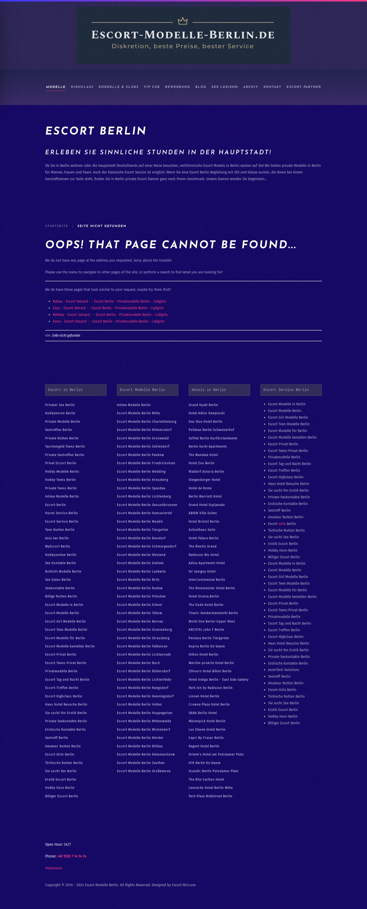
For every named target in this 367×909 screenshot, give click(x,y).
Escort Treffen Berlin (61, 688)
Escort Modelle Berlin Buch (138, 663)
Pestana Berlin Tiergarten (209, 638)
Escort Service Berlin (61, 521)
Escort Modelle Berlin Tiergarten (142, 530)
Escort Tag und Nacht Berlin (67, 679)
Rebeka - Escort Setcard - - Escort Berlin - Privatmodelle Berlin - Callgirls (110, 314)
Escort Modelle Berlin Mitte (138, 413)
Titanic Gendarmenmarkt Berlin (213, 613)
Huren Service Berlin (61, 513)
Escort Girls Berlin (59, 754)
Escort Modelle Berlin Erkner (139, 605)
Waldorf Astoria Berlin (206, 471)
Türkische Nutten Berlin (64, 763)
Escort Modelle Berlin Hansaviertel (144, 513)
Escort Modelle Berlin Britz (138, 580)
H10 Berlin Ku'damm (205, 763)
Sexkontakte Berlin (60, 588)
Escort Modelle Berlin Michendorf (143, 729)
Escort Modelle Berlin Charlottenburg (146, 421)
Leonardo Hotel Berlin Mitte (211, 788)
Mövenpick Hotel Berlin (207, 721)
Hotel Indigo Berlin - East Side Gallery (219, 679)
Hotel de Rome (200, 488)
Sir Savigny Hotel (202, 571)
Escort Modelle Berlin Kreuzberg (142, 480)
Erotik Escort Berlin (60, 779)
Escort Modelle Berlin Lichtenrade (144, 654)
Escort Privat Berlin (60, 654)
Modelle (56, 87)
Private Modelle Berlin (62, 421)
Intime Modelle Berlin (62, 496)
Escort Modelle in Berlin (64, 605)
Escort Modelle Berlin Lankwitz (141, 571)
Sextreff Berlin (56, 738)
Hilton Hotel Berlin (203, 654)
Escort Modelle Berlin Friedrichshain (146, 463)
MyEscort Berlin (57, 546)
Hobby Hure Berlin (60, 788)
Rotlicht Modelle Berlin (63, 571)
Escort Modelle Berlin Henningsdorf (145, 696)
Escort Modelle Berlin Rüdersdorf (143, 671)
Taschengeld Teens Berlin (65, 446)
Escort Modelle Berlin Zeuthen (141, 763)
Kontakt (272, 87)
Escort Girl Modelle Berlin (65, 621)
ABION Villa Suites (203, 513)
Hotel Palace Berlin (204, 538)
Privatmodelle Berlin (61, 671)
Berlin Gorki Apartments (208, 446)
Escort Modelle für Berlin (65, 638)
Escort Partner (304, 87)
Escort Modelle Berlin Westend (141, 555)
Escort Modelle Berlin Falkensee (142, 646)
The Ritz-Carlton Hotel (206, 779)
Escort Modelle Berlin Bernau (140, 621)
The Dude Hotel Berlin (206, 605)
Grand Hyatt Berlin (203, 405)
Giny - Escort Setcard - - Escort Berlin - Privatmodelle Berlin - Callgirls (108, 308)
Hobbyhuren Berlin (60, 413)
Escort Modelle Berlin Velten (139, 704)
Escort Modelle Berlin (62, 613)
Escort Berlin (55, 505)
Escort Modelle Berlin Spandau (141, 488)
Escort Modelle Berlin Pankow (140, 455)
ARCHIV (250, 87)
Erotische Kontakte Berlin (65, 729)
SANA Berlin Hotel (203, 713)
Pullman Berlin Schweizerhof (211, 430)
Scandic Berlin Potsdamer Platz (213, 771)
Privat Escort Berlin (60, 463)
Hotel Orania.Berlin (204, 596)
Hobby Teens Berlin (60, 480)
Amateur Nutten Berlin (63, 746)
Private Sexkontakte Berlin (66, 721)
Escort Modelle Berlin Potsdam (141, 596)
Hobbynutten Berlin (60, 555)
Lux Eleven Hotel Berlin (207, 729)
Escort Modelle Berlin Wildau (140, 746)
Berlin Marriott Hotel (205, 496)
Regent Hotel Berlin (204, 746)
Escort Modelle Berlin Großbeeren (144, 771)
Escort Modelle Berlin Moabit (140, 521)
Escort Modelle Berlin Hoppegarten (144, 713)
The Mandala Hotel (203, 455)
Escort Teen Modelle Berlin (66, 630)
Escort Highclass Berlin (63, 696)
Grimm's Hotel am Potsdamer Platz (216, 754)
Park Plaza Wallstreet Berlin (210, 796)
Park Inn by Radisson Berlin (211, 688)
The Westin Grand (203, 546)
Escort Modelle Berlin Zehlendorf (143, 446)
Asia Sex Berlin (57, 538)
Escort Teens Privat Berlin (65, 663)
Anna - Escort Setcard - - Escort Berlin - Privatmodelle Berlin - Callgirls (108, 321)
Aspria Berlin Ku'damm (207, 646)
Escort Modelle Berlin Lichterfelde (144, 679)
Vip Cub (152, 87)
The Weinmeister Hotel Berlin (212, 588)
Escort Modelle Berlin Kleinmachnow (146, 754)
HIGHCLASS (82, 87)
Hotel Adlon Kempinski (207, 413)
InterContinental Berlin (207, 580)
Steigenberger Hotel (204, 480)
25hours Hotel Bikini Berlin (210, 671)
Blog (200, 87)
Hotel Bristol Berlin (204, 521)
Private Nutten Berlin (62, 438)
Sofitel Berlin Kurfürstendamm (213, 438)
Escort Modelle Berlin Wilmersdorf (144, 430)
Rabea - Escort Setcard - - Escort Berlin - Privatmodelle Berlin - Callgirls (109, 301)
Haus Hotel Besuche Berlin (66, 704)
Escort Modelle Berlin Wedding (141, 471)
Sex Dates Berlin (58, 580)
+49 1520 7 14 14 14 (71, 856)
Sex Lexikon (224, 87)
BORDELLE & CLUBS (119, 87)
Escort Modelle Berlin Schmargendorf (146, 546)
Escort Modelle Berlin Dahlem (140, 563)
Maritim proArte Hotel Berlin (211, 663)
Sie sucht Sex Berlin (61, 771)
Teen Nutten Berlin (60, 530)
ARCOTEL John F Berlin (206, 630)
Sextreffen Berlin (58, 430)
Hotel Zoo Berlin (202, 463)
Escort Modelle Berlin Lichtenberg (144, 496)
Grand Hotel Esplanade (207, 505)
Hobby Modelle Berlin (62, 471)
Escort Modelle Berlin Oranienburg (144, 630)
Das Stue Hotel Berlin (205, 421)
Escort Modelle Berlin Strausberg (143, 638)
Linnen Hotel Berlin (204, 696)
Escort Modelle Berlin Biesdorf (141, 538)
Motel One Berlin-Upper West (212, 621)
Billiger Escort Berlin (61, 796)
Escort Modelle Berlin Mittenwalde (144, 721)
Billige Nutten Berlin (61, 596)
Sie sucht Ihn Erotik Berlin (66, 713)
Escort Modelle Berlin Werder (140, 738)
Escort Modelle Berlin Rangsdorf (142, 688)
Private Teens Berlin (61, 488)
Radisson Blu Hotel (204, 555)
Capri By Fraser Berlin (206, 738)
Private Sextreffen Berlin (64, 455)
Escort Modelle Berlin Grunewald (143, 438)
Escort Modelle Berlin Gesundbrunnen (147, 505)
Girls (282, 523)
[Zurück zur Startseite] (183, 35)
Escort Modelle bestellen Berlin (70, 646)
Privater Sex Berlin (60, 405)
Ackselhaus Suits (202, 530)
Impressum (54, 868)
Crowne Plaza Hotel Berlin (209, 704)
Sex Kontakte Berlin (60, 563)
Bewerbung (177, 87)
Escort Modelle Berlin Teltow (139, 613)
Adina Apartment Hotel (207, 563)
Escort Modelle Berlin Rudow (140, 588)
